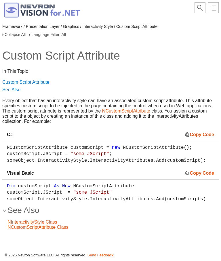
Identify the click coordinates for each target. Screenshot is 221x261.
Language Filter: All (48, 34)
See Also (11, 89)
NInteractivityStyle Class (32, 222)
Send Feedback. (101, 255)
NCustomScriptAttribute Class (37, 227)
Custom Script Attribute (25, 82)
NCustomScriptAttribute (126, 110)
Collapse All (15, 34)
